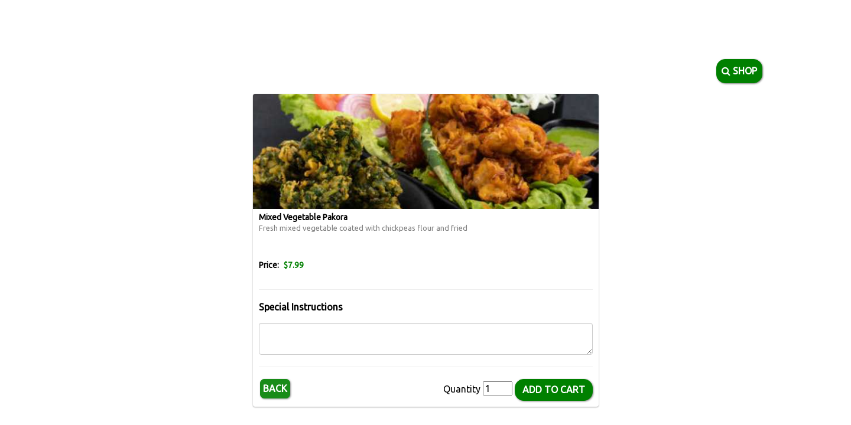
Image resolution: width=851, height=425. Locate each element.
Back (275, 388)
